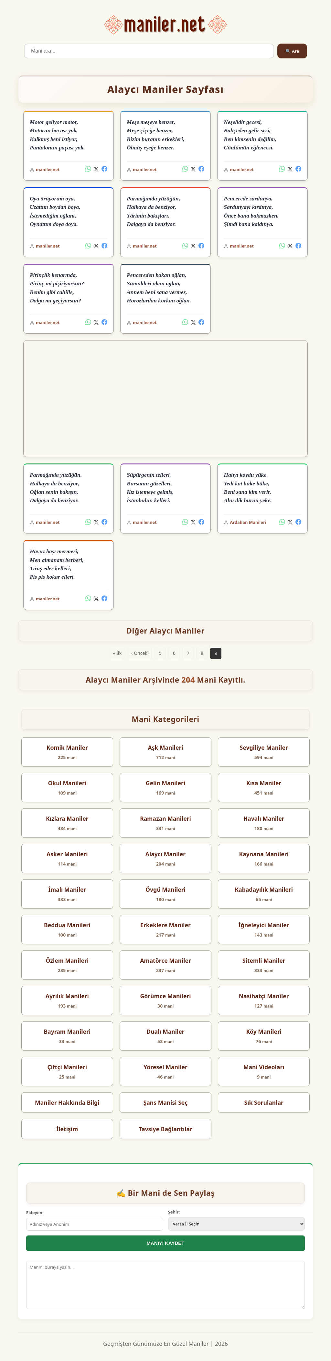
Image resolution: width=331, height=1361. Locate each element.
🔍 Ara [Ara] (292, 51)
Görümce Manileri (165, 996)
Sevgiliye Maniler (264, 747)
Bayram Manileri (67, 1031)
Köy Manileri (264, 1031)
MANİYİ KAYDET (166, 1243)
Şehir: (174, 1212)
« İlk (117, 653)
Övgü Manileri (165, 889)
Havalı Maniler (263, 818)
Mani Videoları (263, 1067)
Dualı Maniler (165, 1031)
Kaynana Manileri (264, 854)
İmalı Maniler (67, 889)
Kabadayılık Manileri (264, 889)
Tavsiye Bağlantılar (165, 1129)
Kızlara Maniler (67, 818)
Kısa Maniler (263, 783)
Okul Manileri (67, 783)
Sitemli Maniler (263, 960)
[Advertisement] (166, 398)
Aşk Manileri (165, 747)
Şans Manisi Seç (166, 1102)
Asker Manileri (67, 854)
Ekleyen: (35, 1212)
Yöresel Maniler (165, 1067)
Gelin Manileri (165, 783)
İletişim (67, 1129)
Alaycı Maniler (165, 854)
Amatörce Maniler (165, 960)
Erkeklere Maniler (165, 925)
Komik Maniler (67, 747)
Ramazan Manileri (165, 818)
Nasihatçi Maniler (264, 996)
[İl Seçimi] (236, 1224)
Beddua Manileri (67, 925)
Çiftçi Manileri (67, 1067)
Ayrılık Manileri (67, 996)
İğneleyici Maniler (264, 925)
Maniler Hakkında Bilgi (67, 1102)
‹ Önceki (139, 653)
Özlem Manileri (67, 960)
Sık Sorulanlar (263, 1102)
